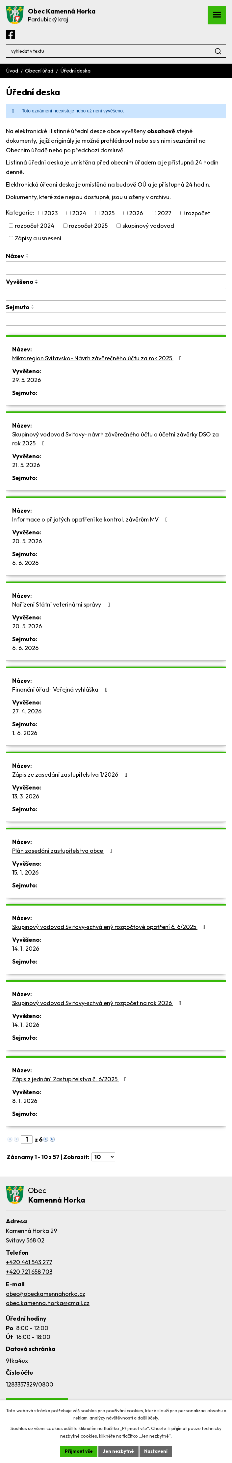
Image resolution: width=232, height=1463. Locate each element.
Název (15, 256)
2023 (51, 213)
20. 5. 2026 (27, 541)
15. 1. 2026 (25, 872)
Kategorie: (20, 212)
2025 (108, 213)
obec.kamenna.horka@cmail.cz (48, 1303)
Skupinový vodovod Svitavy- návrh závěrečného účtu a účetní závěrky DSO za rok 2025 (115, 439)
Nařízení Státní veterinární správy (62, 604)
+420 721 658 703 (29, 1271)
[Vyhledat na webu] (116, 51)
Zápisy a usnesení (38, 238)
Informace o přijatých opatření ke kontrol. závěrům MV (91, 519)
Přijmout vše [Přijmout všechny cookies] (79, 1451)
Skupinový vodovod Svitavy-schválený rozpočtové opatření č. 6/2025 (110, 927)
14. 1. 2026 (25, 948)
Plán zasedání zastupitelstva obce (63, 850)
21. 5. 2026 (26, 465)
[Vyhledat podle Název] (116, 268)
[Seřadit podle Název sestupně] (27, 257)
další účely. (148, 1418)
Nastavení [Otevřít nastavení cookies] (156, 1451)
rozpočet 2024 (34, 225)
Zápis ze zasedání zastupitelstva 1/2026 (71, 774)
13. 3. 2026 (25, 796)
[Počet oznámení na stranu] (103, 1156)
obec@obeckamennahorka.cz (45, 1294)
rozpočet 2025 (88, 225)
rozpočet (198, 213)
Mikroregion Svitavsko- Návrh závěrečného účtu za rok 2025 (98, 358)
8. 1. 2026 (24, 1101)
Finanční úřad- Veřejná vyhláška (61, 689)
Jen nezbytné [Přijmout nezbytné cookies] (118, 1451)
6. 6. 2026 (25, 563)
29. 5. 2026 (26, 380)
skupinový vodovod (148, 225)
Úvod (12, 70)
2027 (164, 213)
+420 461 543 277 (29, 1262)
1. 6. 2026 (24, 733)
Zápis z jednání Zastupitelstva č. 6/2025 (70, 1079)
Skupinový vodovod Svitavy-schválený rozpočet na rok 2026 (98, 1003)
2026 (136, 213)
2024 (79, 213)
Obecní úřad (39, 70)
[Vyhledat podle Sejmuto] (116, 319)
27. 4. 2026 (26, 711)
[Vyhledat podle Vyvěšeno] (116, 294)
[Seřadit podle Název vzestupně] (27, 254)
